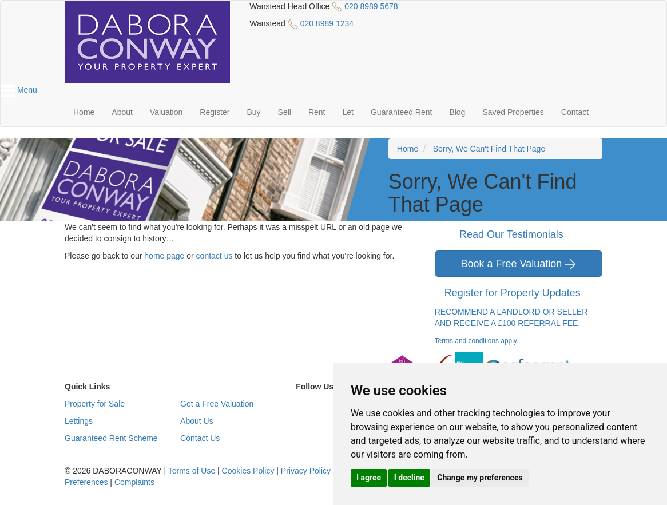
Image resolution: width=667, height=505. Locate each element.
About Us (196, 421)
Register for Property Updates (519, 293)
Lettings (79, 421)
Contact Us (200, 438)
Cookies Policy (248, 470)
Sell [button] (284, 112)
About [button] (122, 112)
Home (83, 112)
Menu (19, 89)
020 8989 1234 (327, 23)
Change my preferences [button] (479, 477)
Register (214, 112)
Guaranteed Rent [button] (401, 112)
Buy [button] (253, 112)
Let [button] (348, 112)
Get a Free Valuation (216, 403)
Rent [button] (316, 112)
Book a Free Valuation (518, 264)
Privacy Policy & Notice (322, 470)
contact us (214, 255)
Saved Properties (512, 112)
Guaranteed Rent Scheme (111, 438)
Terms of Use (191, 470)
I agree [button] (368, 477)
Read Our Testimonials (518, 235)
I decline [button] (409, 477)
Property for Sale (95, 403)
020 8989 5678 (371, 6)
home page (164, 255)
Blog (457, 112)
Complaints (134, 482)
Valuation (166, 112)
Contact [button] (575, 112)
